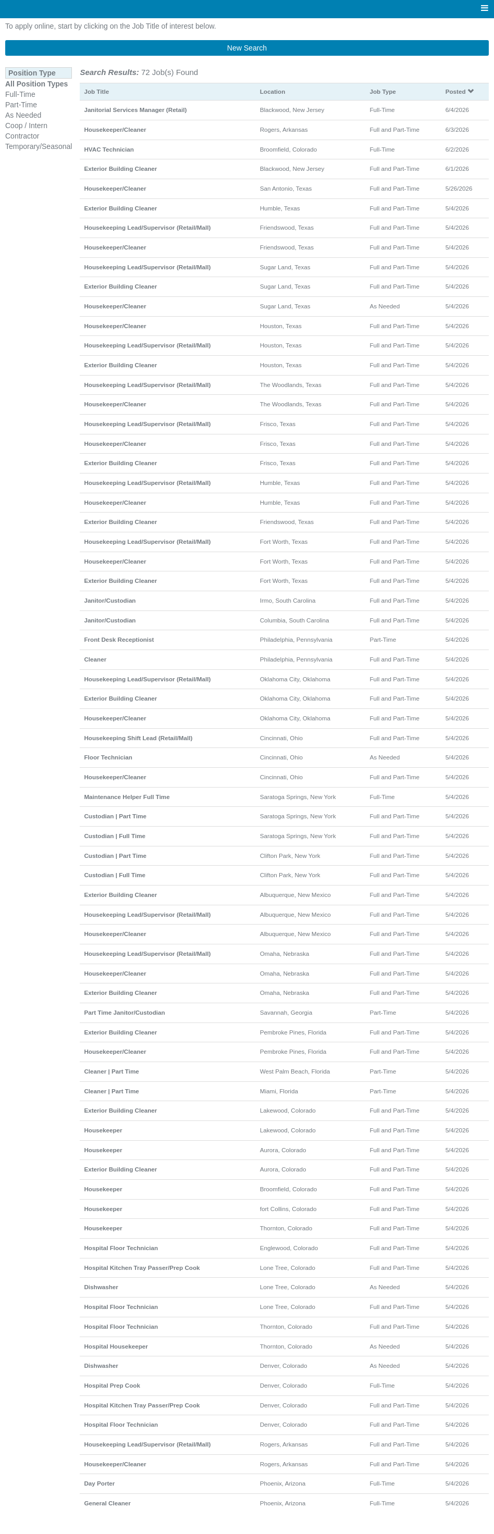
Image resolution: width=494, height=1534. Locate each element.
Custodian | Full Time (114, 835)
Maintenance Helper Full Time (126, 796)
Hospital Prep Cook (112, 1385)
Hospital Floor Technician (121, 1247)
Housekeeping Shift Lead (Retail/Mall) (138, 737)
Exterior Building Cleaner (120, 168)
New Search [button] (247, 48)
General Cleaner (107, 1503)
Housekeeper (103, 1130)
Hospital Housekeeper (115, 1346)
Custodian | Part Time (115, 816)
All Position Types (36, 84)
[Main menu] (484, 8)
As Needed (23, 115)
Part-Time (21, 105)
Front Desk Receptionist (119, 639)
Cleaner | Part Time (111, 1071)
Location (273, 91)
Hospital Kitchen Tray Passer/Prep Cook (142, 1267)
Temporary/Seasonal (38, 146)
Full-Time (20, 94)
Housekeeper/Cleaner (115, 129)
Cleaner (95, 659)
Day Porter (99, 1483)
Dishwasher (101, 1286)
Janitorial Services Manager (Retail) (135, 109)
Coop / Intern (26, 125)
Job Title (96, 91)
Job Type (382, 91)
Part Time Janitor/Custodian (124, 1012)
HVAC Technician (108, 149)
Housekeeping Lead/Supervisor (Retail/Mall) (147, 227)
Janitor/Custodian (109, 600)
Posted (460, 91)
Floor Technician (108, 757)
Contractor (22, 136)
